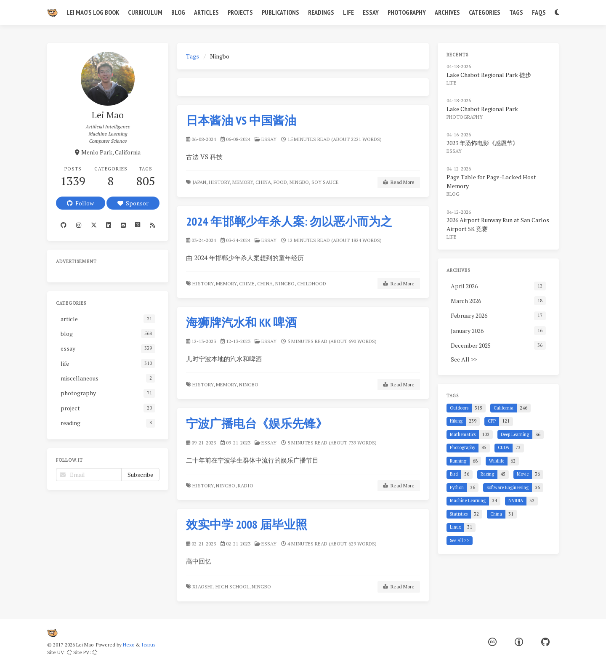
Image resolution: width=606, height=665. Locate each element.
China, (263, 182)
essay (268, 139)
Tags (516, 12)
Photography (407, 12)
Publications (280, 12)
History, (220, 182)
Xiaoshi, (203, 586)
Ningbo (249, 384)
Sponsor (133, 203)
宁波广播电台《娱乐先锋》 (256, 423)
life (452, 83)
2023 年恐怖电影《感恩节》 (482, 143)
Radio (246, 485)
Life (348, 12)
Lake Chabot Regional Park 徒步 (489, 75)
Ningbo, (300, 182)
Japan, (199, 182)
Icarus (148, 644)
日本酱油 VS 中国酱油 (241, 120)
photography (465, 117)
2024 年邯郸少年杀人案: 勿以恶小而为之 (289, 221)
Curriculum (145, 12)
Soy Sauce (325, 182)
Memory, (243, 182)
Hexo (128, 644)
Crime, (247, 283)
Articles (206, 12)
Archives (447, 12)
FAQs (539, 12)
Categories (484, 12)
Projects (240, 12)
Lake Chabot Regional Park (482, 109)
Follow (80, 203)
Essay (371, 12)
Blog (178, 12)
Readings (321, 12)
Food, (281, 182)
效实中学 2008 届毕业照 (246, 524)
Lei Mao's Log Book (92, 12)
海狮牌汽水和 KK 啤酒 (241, 322)
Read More (399, 182)
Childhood (312, 283)
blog (453, 194)
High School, (232, 586)
